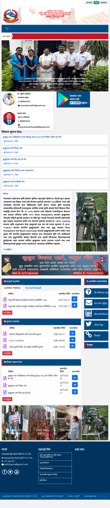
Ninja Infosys (102, 496)
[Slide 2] (55, 87)
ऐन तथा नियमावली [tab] (33, 288)
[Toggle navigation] (7, 28)
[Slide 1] (50, 87)
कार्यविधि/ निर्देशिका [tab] (12, 288)
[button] (8, 422)
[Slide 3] (60, 87)
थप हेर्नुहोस (7, 249)
